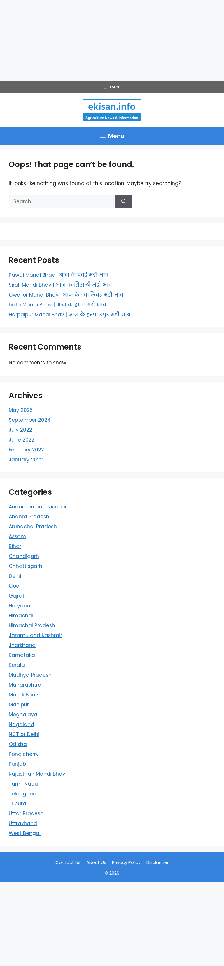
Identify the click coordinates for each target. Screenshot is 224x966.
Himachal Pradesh (32, 625)
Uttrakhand (23, 823)
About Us (96, 862)
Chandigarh (24, 556)
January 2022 (26, 459)
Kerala (17, 665)
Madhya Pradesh (30, 674)
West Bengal (25, 833)
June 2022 (21, 439)
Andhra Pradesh (29, 516)
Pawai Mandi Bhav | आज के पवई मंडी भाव (58, 275)
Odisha (18, 744)
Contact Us (67, 862)
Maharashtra (25, 684)
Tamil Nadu (23, 783)
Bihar (15, 546)
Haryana (19, 605)
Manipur (19, 704)
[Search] (123, 202)
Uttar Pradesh (26, 813)
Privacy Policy (126, 862)
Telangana (22, 793)
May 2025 (21, 410)
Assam (17, 536)
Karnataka (22, 655)
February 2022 (26, 449)
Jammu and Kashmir (35, 635)
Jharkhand (22, 645)
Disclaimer (157, 862)
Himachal (21, 615)
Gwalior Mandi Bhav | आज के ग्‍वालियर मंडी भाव (66, 294)
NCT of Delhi (24, 734)
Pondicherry (24, 754)
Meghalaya (23, 714)
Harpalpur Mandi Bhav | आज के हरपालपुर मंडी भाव (69, 314)
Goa (14, 585)
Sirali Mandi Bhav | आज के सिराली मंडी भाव (60, 284)
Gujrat (16, 595)
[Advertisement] (112, 40)
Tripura (17, 803)
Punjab (17, 764)
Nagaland (21, 724)
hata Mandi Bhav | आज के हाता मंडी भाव (57, 304)
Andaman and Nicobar (38, 506)
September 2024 (30, 419)
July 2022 (20, 429)
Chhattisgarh (25, 566)
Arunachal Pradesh (33, 526)
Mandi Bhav (23, 694)
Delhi (15, 575)
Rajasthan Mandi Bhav (37, 773)
